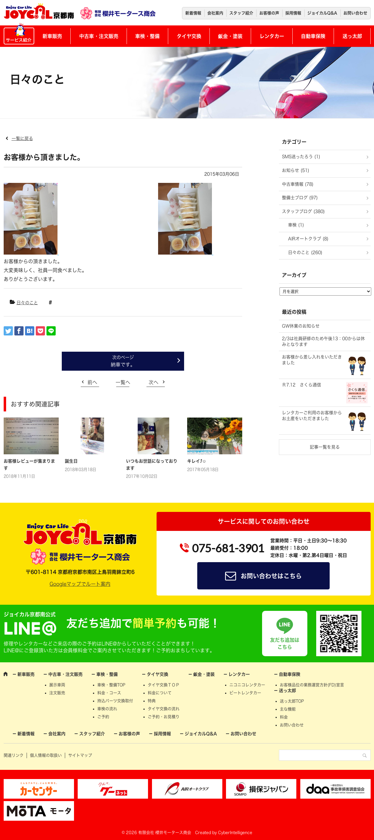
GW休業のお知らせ (301, 326)
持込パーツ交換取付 (115, 701)
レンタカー (272, 36)
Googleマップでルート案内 (80, 583)
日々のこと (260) (305, 252)
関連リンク (14, 755)
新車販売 (52, 36)
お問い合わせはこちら (271, 576)
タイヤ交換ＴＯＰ (164, 685)
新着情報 (193, 13)
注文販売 (57, 693)
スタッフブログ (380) (303, 211)
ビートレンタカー (245, 693)
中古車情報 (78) (297, 184)
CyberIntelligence (235, 832)
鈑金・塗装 (230, 36)
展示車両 (57, 685)
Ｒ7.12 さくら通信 (301, 385)
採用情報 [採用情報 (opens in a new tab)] (293, 13)
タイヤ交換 (189, 36)
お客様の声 (269, 13)
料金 (284, 717)
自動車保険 (313, 36)
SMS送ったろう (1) (301, 156)
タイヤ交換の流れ (164, 709)
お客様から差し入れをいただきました (312, 360)
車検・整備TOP (111, 685)
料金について (160, 693)
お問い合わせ (355, 13)
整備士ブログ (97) (300, 197)
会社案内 (215, 13)
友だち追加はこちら (284, 643)
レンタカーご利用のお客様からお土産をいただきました (312, 416)
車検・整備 (147, 36)
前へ (92, 382)
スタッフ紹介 (241, 13)
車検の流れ (107, 709)
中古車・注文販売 (98, 36)
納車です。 (123, 364)
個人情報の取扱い (46, 755)
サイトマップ (80, 755)
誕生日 (71, 461)
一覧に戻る (22, 138)
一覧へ (123, 382)
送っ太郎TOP (292, 701)
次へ (153, 382)
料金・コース (109, 693)
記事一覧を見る (325, 447)
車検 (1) (296, 225)
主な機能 (288, 709)
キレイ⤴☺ (196, 461)
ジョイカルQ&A (322, 13)
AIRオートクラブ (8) (308, 238)
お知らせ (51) (295, 170)
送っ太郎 (352, 36)
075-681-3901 (228, 548)
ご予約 (103, 717)
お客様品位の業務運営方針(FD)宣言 (312, 685)
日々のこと (27, 303)
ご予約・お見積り (164, 717)
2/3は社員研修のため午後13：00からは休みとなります (323, 341)
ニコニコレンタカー (247, 685)
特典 (152, 701)
